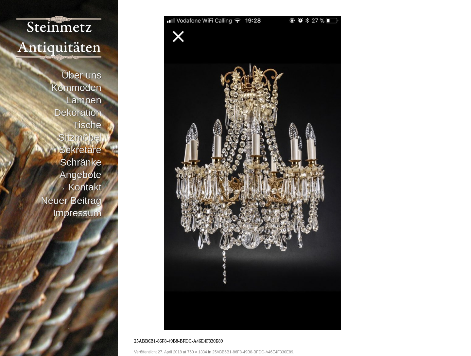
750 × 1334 (197, 352)
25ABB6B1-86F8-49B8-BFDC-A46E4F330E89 (252, 352)
